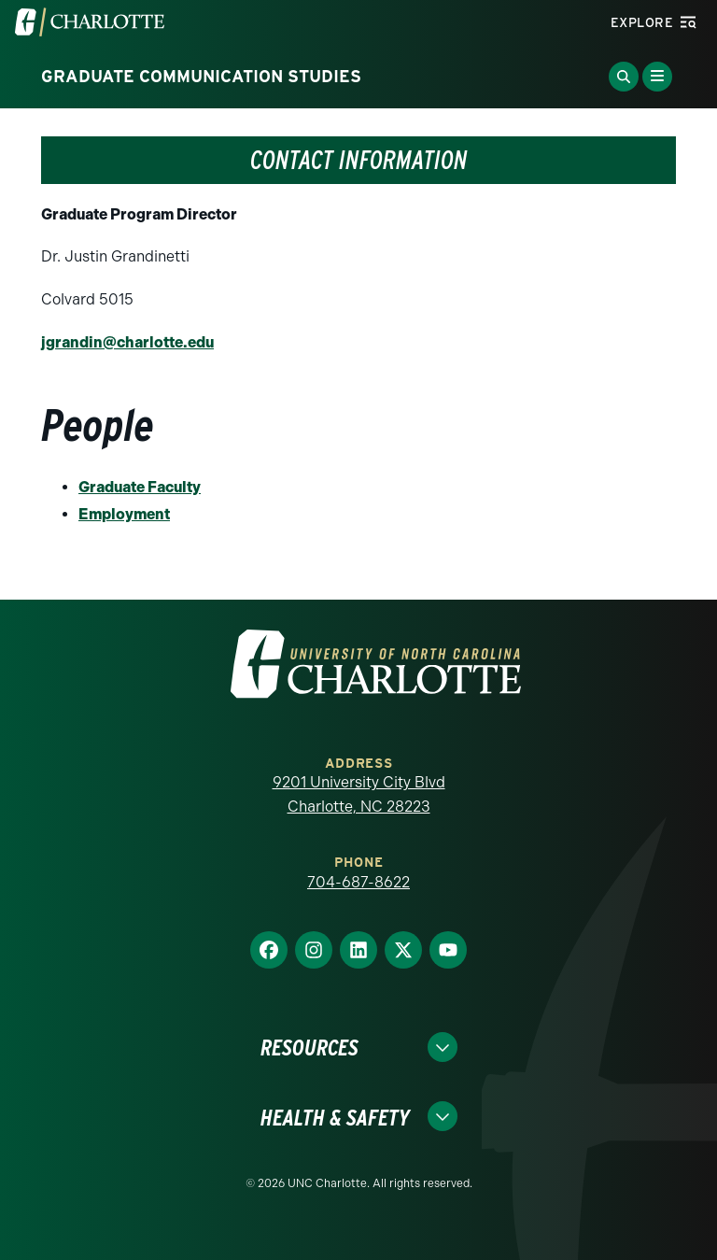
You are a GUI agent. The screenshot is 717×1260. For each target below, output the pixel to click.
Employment (124, 514)
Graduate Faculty (139, 487)
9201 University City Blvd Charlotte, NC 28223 (359, 794)
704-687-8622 (358, 882)
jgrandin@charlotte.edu (127, 342)
